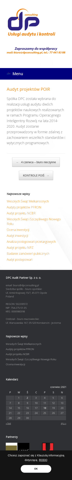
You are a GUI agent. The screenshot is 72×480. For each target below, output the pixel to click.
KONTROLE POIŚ (36, 175)
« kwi (8, 423)
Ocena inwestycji (18, 230)
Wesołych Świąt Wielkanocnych (28, 201)
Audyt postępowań (19, 259)
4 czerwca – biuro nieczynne (36, 162)
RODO (43, 460)
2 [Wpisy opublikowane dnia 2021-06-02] (27, 397)
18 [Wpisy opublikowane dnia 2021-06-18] (44, 408)
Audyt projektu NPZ (20, 247)
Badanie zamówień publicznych (28, 253)
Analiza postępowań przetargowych (31, 242)
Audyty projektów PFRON (24, 207)
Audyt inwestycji (17, 236)
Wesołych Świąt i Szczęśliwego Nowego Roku (31, 359)
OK (36, 469)
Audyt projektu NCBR (21, 213)
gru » (63, 423)
